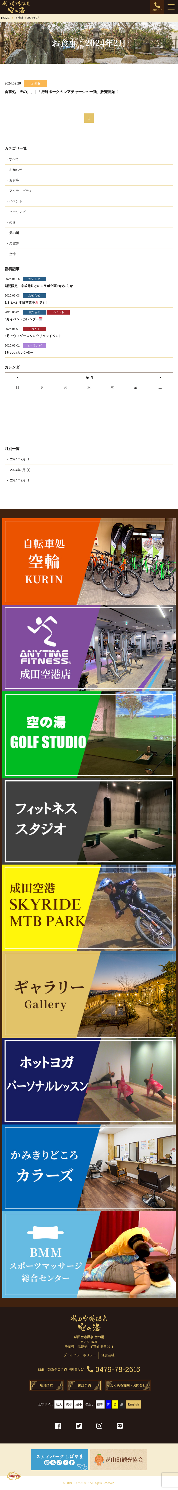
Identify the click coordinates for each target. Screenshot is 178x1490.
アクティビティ (20, 191)
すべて (14, 159)
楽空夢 (14, 243)
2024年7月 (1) (20, 459)
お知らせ (15, 170)
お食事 (14, 180)
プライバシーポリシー (80, 1355)
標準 (69, 1404)
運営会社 (108, 1355)
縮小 (79, 1404)
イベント (15, 201)
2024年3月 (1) (20, 470)
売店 (12, 222)
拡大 (59, 1404)
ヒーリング (17, 212)
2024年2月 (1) (20, 480)
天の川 (14, 233)
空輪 (12, 254)
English (133, 1404)
